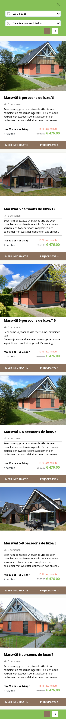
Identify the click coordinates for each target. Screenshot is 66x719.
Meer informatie (16, 145)
